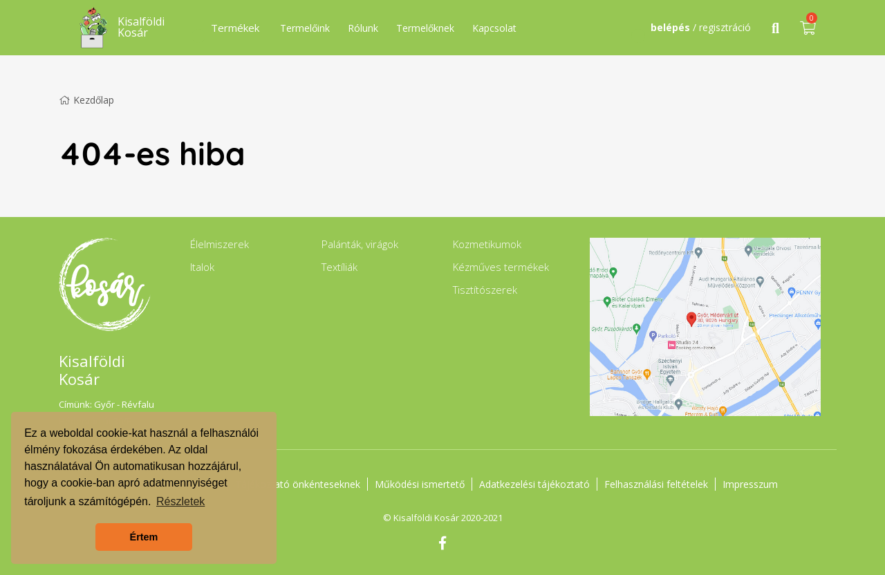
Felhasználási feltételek (656, 484)
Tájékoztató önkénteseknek (297, 484)
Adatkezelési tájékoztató (534, 484)
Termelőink (305, 28)
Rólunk (363, 28)
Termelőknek (425, 28)
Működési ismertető (420, 484)
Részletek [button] (180, 501)
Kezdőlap (86, 99)
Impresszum (750, 484)
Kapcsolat (494, 28)
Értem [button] (144, 537)
